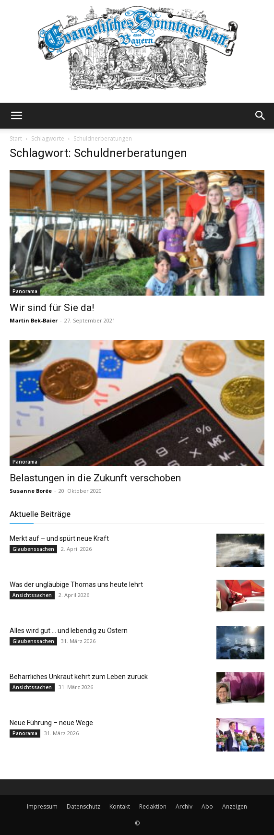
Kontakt (119, 806)
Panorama (24, 291)
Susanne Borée (31, 490)
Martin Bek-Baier (34, 320)
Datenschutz (83, 806)
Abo (207, 806)
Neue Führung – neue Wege (51, 723)
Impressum (42, 806)
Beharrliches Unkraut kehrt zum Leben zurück (79, 676)
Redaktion (153, 806)
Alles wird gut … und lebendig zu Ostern (69, 630)
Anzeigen (234, 806)
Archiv (184, 806)
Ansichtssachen (32, 595)
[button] (16, 116)
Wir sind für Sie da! (52, 307)
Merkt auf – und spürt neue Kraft (59, 538)
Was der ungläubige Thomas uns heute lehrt (76, 584)
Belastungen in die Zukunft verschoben (95, 478)
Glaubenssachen (33, 549)
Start (16, 138)
